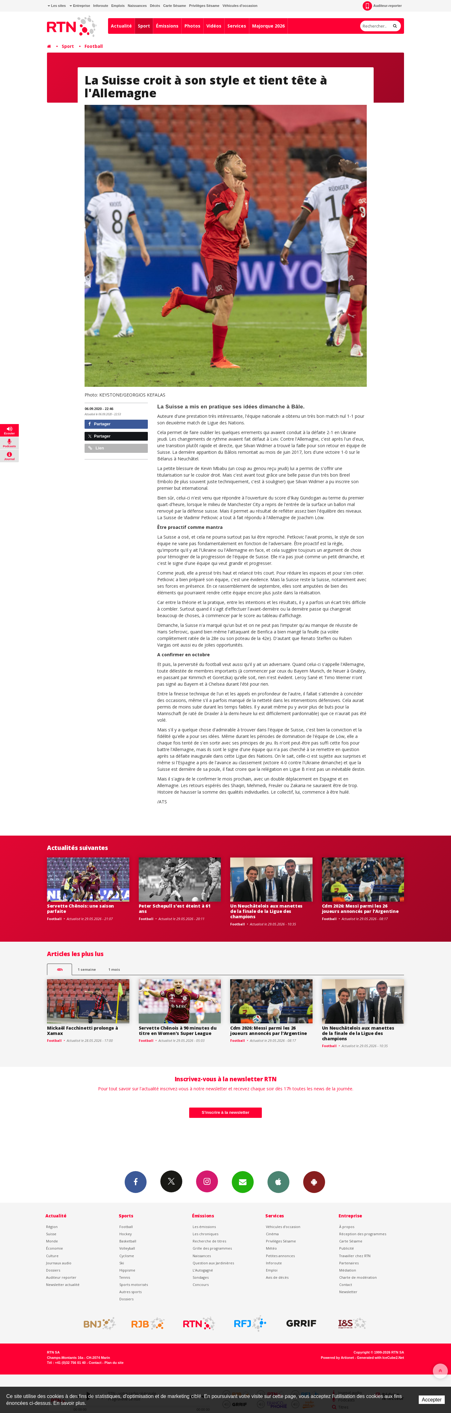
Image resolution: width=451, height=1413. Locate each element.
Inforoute (100, 6)
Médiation (347, 1270)
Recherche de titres (209, 1241)
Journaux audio (58, 1263)
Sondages (201, 1277)
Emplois (118, 6)
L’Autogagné (203, 1270)
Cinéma (272, 1234)
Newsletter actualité (63, 1284)
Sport (144, 26)
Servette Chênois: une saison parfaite (80, 908)
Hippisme (127, 1270)
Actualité (121, 26)
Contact (345, 1284)
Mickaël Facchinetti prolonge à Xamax (82, 1030)
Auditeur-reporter (382, 6)
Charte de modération (358, 1277)
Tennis (124, 1277)
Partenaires (349, 1263)
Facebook (136, 1181)
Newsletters (243, 1181)
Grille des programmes (212, 1248)
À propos (346, 1227)
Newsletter (348, 1292)
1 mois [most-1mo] (114, 969)
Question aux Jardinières (213, 1263)
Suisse (51, 1234)
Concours (201, 1284)
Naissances (137, 6)
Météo (271, 1248)
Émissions (167, 26)
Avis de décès (277, 1277)
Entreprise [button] (80, 6)
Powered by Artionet (337, 1357)
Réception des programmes (362, 1234)
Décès (155, 6)
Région (52, 1227)
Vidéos (213, 26)
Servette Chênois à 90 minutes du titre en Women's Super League (178, 1030)
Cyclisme (126, 1256)
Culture (52, 1256)
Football (94, 46)
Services (236, 26)
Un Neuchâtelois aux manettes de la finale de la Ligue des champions (266, 911)
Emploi (271, 1270)
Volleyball (127, 1248)
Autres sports (130, 1292)
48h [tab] (60, 969)
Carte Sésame (174, 6)
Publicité (346, 1248)
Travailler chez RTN (355, 1256)
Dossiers (53, 1270)
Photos (192, 26)
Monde (52, 1241)
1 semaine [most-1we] (87, 969)
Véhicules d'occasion (239, 6)
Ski (121, 1263)
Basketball (127, 1241)
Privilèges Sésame (204, 6)
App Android (314, 1181)
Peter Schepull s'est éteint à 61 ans (174, 908)
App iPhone (278, 1181)
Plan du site (113, 1362)
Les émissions (204, 1227)
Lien (96, 448)
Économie (54, 1248)
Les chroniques (205, 1234)
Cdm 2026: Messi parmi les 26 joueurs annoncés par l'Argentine (360, 908)
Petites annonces (280, 1256)
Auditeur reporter (61, 1277)
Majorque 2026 (268, 26)
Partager (99, 424)
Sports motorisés (133, 1284)
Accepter (432, 1399)
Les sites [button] (57, 6)
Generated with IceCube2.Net (380, 1357)
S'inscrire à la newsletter (225, 1112)
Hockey (125, 1234)
